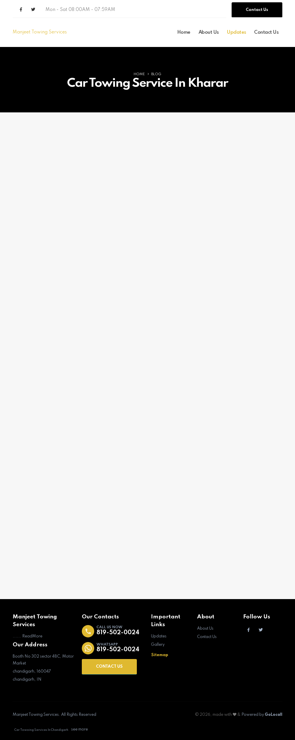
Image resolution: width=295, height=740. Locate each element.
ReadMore (32, 637)
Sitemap (159, 655)
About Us (208, 32)
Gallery (158, 645)
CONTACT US (109, 667)
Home (183, 32)
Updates (236, 32)
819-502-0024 (119, 633)
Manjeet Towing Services (40, 32)
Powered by (261, 715)
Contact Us (257, 10)
